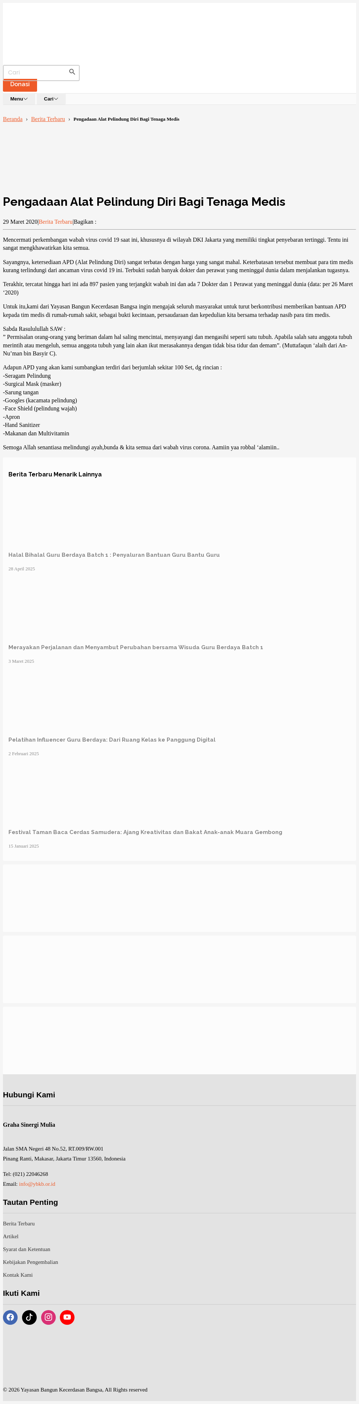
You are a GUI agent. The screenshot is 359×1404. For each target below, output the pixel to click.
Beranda (12, 119)
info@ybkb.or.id (37, 1184)
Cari (51, 99)
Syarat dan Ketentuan (26, 1249)
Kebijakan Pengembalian (30, 1262)
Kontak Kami (18, 1275)
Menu (19, 99)
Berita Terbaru (48, 119)
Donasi (20, 84)
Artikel (11, 1236)
